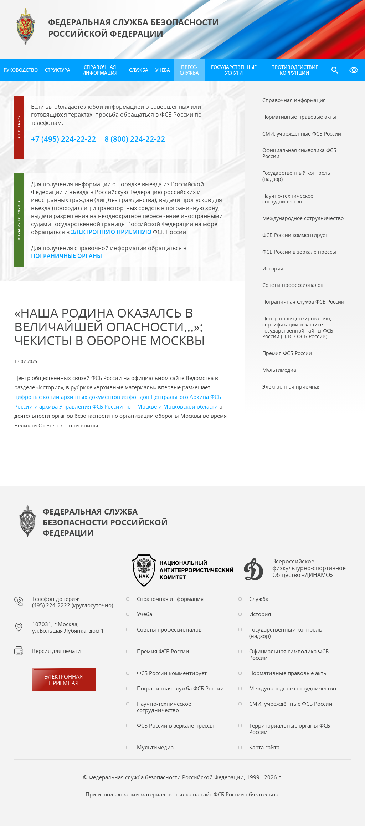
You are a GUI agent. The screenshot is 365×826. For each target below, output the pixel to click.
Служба (138, 70)
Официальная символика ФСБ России (289, 654)
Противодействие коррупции (294, 70)
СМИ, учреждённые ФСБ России (291, 703)
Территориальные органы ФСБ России (289, 728)
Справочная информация (99, 70)
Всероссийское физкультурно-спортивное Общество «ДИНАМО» (309, 568)
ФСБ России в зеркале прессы (175, 725)
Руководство (21, 70)
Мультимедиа (155, 747)
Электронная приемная (64, 679)
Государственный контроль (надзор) (285, 632)
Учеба (162, 70)
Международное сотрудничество (292, 688)
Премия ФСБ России (163, 651)
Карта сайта (264, 747)
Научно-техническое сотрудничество (164, 707)
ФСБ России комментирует (172, 672)
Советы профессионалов (169, 629)
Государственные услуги (234, 70)
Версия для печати (56, 650)
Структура (57, 70)
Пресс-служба (189, 70)
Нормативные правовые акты (288, 672)
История (260, 614)
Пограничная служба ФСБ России (180, 688)
